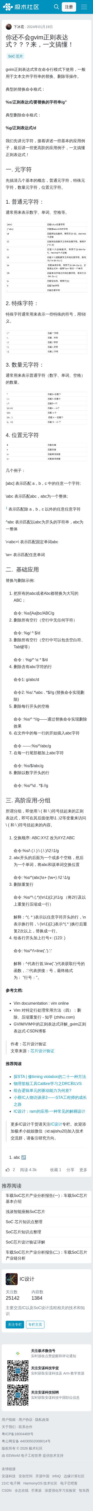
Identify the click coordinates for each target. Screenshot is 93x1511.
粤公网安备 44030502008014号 (26, 1441)
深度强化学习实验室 (60, 1490)
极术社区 (21, 7)
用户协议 (25, 1420)
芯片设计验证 (42, 1051)
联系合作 (25, 1427)
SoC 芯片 (15, 56)
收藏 (56, 1170)
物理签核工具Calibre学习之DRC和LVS (48, 1083)
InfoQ (56, 1476)
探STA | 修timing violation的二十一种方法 (50, 1077)
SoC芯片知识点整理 (23, 1232)
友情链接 (9, 1469)
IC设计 (56, 1124)
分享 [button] (70, 1170)
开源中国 (42, 1476)
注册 (69, 7)
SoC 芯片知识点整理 (24, 1222)
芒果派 (36, 1490)
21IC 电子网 (11, 1483)
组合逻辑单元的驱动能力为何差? (42, 1090)
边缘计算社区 (74, 1476)
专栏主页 (35, 1324)
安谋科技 (9, 1476)
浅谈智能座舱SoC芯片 (25, 1212)
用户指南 (9, 1420)
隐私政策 (42, 1420)
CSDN (7, 1490)
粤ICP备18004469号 (17, 1434)
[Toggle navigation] (84, 7)
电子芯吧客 (69, 1483)
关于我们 (9, 1427)
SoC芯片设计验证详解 (25, 1242)
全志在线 (22, 1490)
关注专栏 (15, 1324)
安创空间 (25, 1476)
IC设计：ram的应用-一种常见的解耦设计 (49, 1111)
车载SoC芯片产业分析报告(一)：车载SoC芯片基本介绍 (46, 1198)
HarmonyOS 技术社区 (40, 1483)
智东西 (84, 1490)
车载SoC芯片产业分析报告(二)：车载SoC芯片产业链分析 (46, 1255)
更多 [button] (83, 1170)
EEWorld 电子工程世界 (24, 1455)
